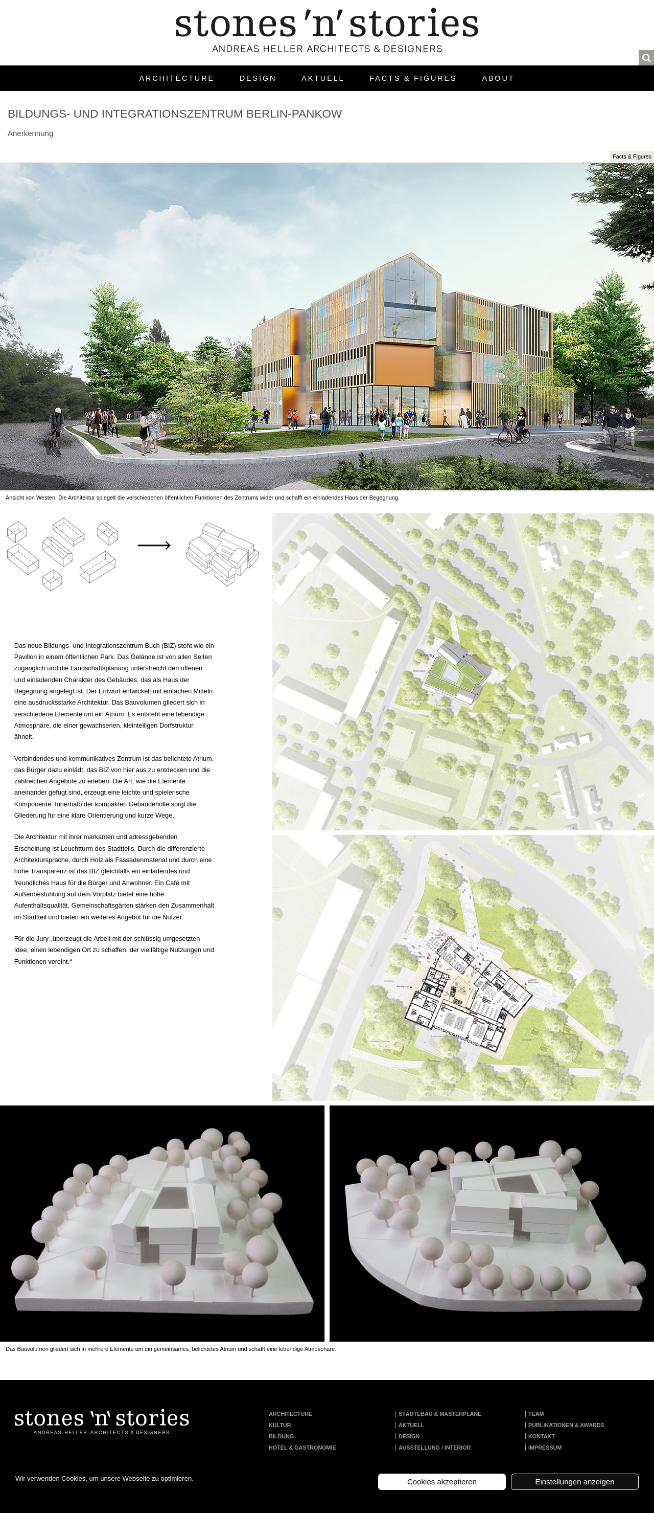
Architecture (177, 78)
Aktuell (322, 78)
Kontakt (541, 1436)
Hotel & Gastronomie (302, 1447)
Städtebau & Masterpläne (440, 1414)
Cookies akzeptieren (442, 1481)
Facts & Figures (413, 78)
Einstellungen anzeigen (574, 1481)
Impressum (545, 1447)
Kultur (280, 1425)
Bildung (281, 1436)
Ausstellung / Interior (435, 1447)
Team (536, 1414)
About (498, 78)
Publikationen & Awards (566, 1425)
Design (258, 78)
